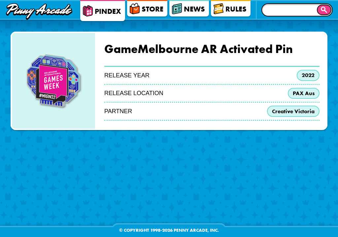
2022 (307, 75)
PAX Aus (303, 94)
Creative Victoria (291, 113)
